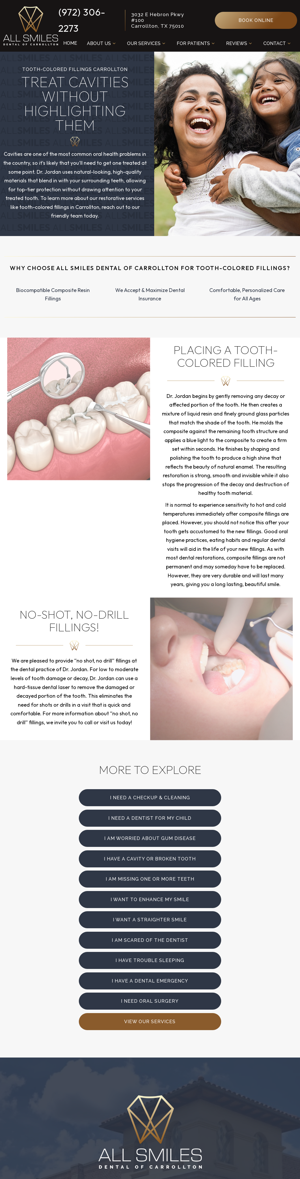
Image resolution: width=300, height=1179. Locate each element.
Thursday (162, 1120)
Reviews (239, 43)
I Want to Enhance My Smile (202, 837)
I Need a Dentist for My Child (202, 797)
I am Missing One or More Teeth (98, 837)
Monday (160, 1093)
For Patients (196, 43)
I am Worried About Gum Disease (97, 817)
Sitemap (124, 1167)
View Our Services (202, 897)
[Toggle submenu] (113, 43)
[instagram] (117, 1057)
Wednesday (166, 1111)
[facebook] (150, 1057)
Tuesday (161, 1102)
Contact (277, 43)
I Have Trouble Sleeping (98, 877)
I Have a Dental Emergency (202, 877)
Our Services (146, 43)
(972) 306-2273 (81, 20)
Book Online (255, 20)
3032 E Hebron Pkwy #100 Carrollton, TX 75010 (157, 20)
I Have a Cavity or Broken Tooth (203, 817)
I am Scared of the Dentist (202, 857)
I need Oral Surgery (98, 897)
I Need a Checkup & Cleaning (98, 797)
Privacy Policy (158, 1167)
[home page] (30, 25)
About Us (101, 43)
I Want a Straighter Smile (98, 857)
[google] (183, 1057)
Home (70, 43)
